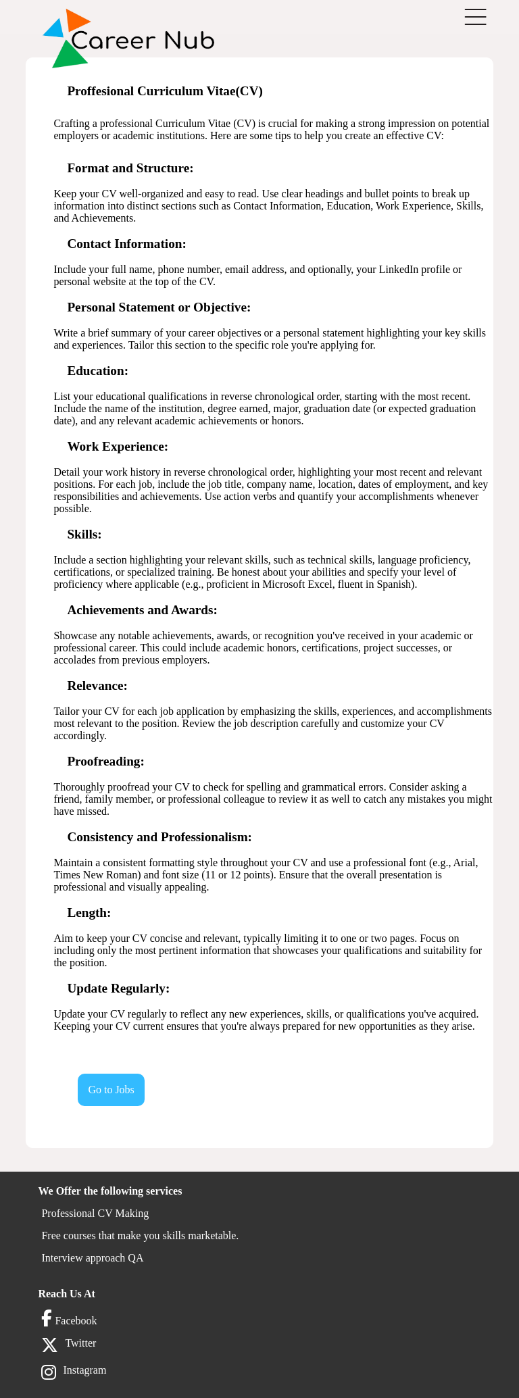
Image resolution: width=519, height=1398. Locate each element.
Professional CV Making (95, 1213)
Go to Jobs (111, 1089)
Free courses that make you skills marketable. (140, 1235)
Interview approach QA (92, 1258)
